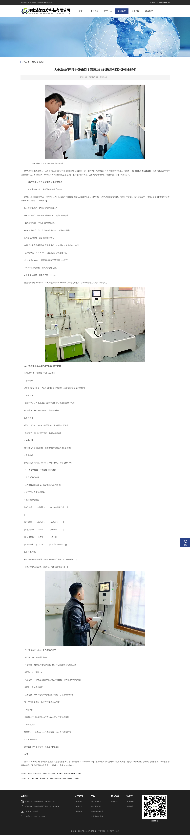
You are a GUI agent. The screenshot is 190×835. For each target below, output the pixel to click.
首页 (81, 11)
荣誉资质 (79, 811)
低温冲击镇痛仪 (97, 816)
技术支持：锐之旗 (105, 831)
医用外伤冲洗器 (97, 811)
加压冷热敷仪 (96, 801)
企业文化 (79, 806)
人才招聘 (135, 11)
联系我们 (149, 11)
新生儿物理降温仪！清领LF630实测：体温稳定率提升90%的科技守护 (54, 773)
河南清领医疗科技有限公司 (38, 2)
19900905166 (164, 2)
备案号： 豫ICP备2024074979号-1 (84, 831)
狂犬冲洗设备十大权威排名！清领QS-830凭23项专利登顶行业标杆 (53, 778)
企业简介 (79, 801)
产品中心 (108, 11)
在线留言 (130, 806)
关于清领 (94, 11)
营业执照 (115, 831)
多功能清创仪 (96, 806)
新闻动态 (122, 11)
